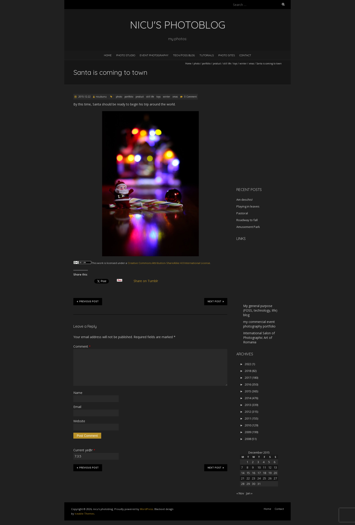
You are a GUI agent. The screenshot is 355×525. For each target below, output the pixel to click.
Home (108, 55)
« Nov (240, 493)
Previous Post (88, 301)
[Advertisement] (264, 151)
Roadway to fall (247, 220)
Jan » (249, 493)
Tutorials (206, 55)
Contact (245, 55)
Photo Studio (125, 55)
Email (77, 407)
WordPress (146, 509)
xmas (251, 63)
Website (79, 421)
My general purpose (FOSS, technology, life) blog (260, 310)
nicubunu (101, 96)
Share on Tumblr (147, 281)
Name (77, 393)
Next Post (216, 301)
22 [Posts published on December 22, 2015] (248, 478)
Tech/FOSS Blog (184, 55)
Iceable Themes (84, 513)
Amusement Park (248, 227)
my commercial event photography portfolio (259, 324)
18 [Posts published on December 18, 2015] (264, 473)
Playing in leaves (247, 206)
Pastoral (242, 213)
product (217, 63)
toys (235, 63)
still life (227, 63)
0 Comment (190, 96)
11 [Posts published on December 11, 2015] (264, 467)
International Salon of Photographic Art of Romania (259, 337)
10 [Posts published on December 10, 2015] (259, 467)
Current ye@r (84, 450)
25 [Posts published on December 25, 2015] (264, 478)
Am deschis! (244, 200)
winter (243, 63)
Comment (82, 346)
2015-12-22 (84, 96)
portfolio (206, 63)
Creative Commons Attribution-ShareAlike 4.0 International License (169, 263)
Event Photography (154, 55)
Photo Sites (226, 55)
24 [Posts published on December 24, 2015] (259, 478)
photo (197, 63)
